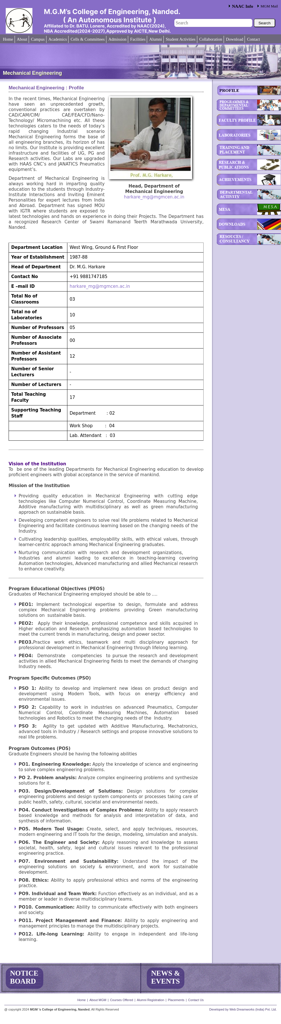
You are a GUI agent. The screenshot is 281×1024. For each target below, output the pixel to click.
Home (8, 39)
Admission (117, 39)
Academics (57, 39)
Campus (38, 39)
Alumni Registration (150, 1000)
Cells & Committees (88, 39)
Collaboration (210, 39)
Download (234, 39)
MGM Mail (269, 6)
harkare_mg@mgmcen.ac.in (154, 197)
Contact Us (196, 1000)
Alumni (155, 39)
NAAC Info (242, 6)
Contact (253, 39)
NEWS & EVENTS (165, 977)
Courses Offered (121, 1000)
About (22, 39)
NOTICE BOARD (24, 977)
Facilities (137, 39)
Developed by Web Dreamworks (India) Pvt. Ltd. (243, 1009)
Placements (176, 1000)
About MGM (97, 1000)
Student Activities (181, 39)
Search (264, 23)
